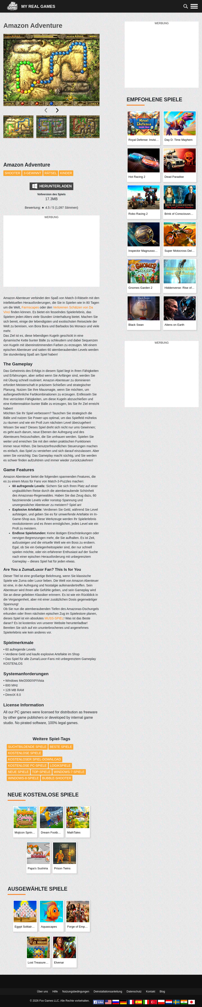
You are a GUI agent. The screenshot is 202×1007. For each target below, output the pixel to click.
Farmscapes (30, 307)
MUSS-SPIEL (54, 618)
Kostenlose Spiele (24, 753)
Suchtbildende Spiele (27, 747)
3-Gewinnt (32, 173)
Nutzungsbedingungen (75, 991)
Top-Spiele (41, 772)
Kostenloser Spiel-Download (34, 759)
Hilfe (55, 991)
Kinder (66, 173)
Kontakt (150, 991)
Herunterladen (52, 186)
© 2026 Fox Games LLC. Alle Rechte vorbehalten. (59, 1000)
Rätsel (51, 173)
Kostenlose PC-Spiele (27, 765)
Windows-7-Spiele (69, 772)
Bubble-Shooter (56, 778)
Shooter (12, 173)
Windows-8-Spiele (23, 778)
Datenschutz (134, 991)
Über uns (42, 991)
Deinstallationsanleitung (108, 991)
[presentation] (46, 110)
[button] (18, 135)
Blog (162, 991)
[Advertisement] (51, 251)
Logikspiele (60, 765)
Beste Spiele (61, 747)
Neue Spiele (18, 772)
